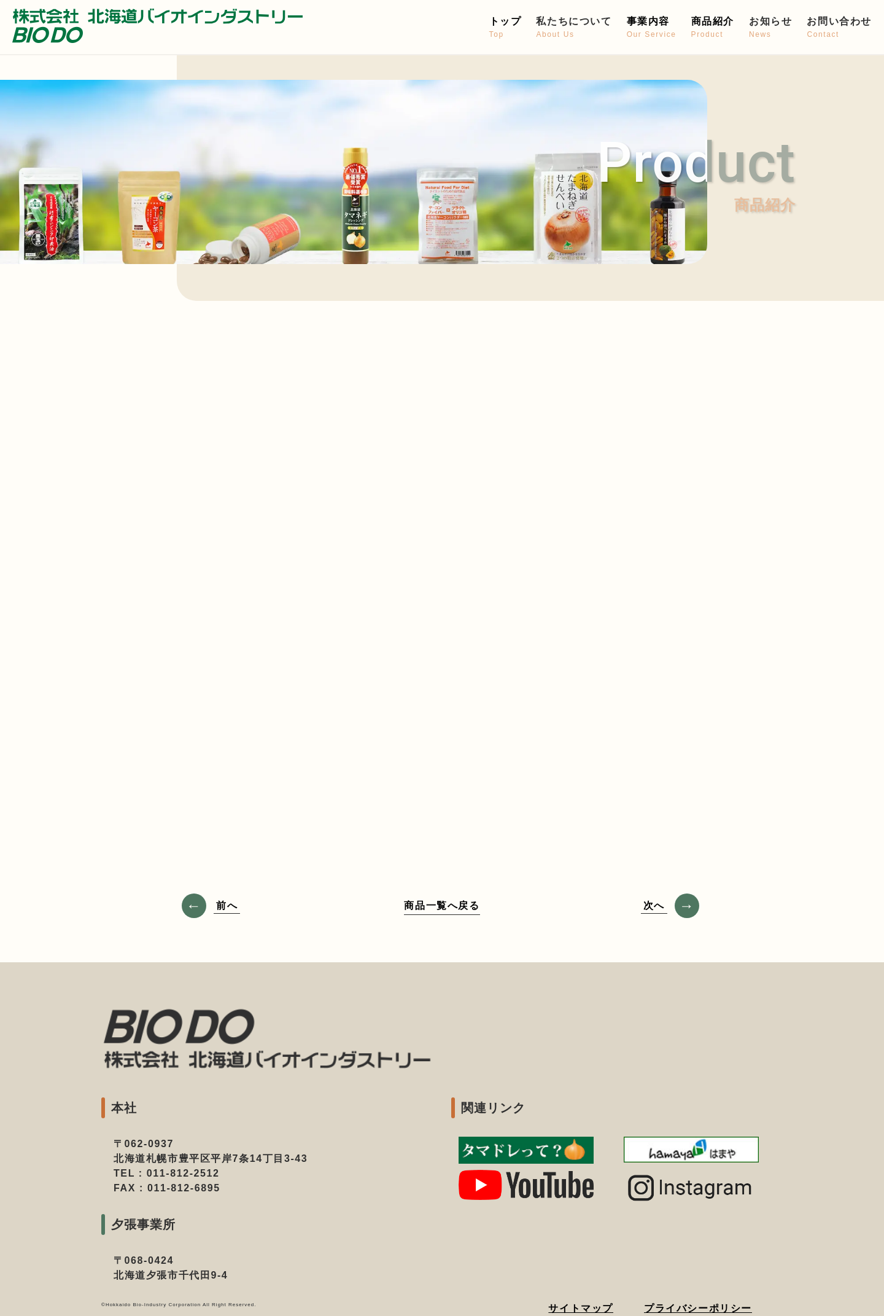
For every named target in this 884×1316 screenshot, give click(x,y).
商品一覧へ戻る (441, 905)
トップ (505, 28)
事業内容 (652, 28)
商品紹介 (712, 28)
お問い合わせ (839, 28)
